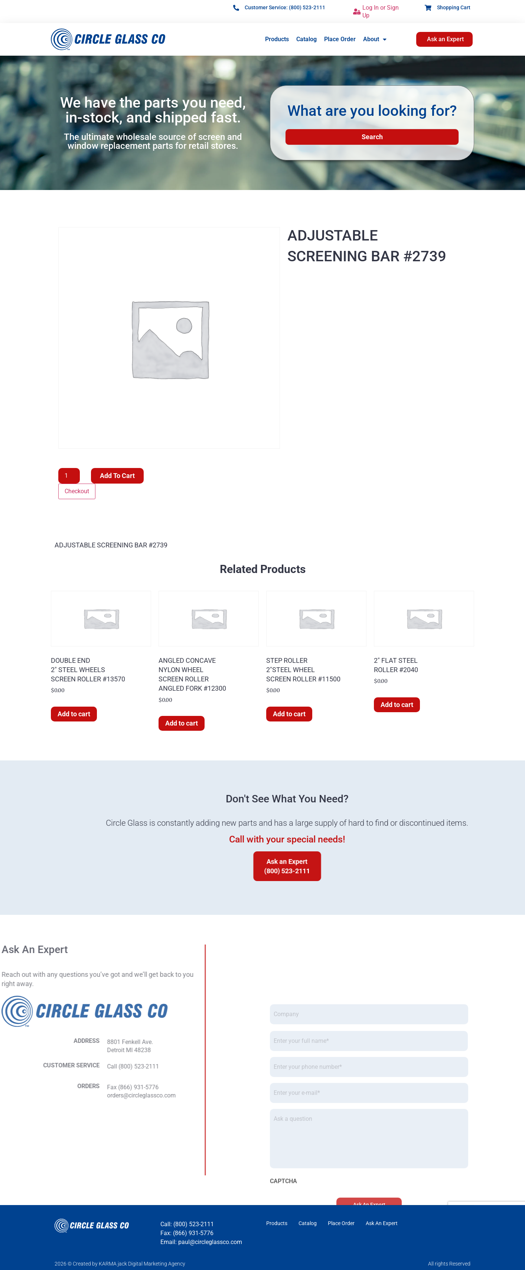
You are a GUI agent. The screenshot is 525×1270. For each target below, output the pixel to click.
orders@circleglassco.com (47, 1095)
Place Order (340, 39)
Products (277, 39)
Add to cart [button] (74, 714)
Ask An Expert (382, 1223)
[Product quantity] (69, 476)
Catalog (306, 39)
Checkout (77, 491)
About (375, 39)
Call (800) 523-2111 (39, 1066)
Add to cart (117, 475)
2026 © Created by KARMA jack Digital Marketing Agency (120, 1264)
